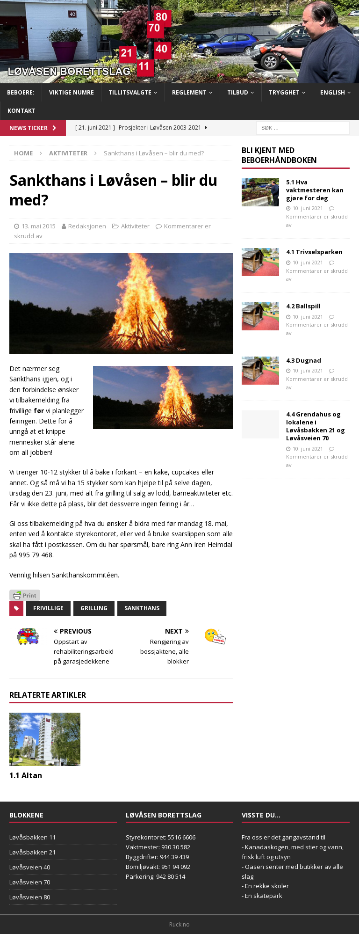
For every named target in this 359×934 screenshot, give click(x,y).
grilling (94, 608)
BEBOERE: (21, 92)
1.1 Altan (25, 775)
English (332, 92)
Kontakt (21, 111)
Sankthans (141, 608)
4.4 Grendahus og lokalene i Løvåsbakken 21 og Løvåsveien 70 (315, 426)
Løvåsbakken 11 (32, 837)
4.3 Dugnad (303, 360)
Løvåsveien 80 (29, 897)
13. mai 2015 (39, 226)
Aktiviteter (135, 226)
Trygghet (284, 92)
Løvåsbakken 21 (32, 852)
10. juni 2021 (308, 208)
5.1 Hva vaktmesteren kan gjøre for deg (315, 190)
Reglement (189, 92)
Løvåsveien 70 (29, 882)
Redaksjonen (87, 226)
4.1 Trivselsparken (314, 252)
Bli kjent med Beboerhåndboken (279, 155)
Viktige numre (71, 92)
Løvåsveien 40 (29, 867)
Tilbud (237, 92)
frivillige (48, 608)
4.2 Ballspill (303, 306)
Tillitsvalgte (129, 92)
